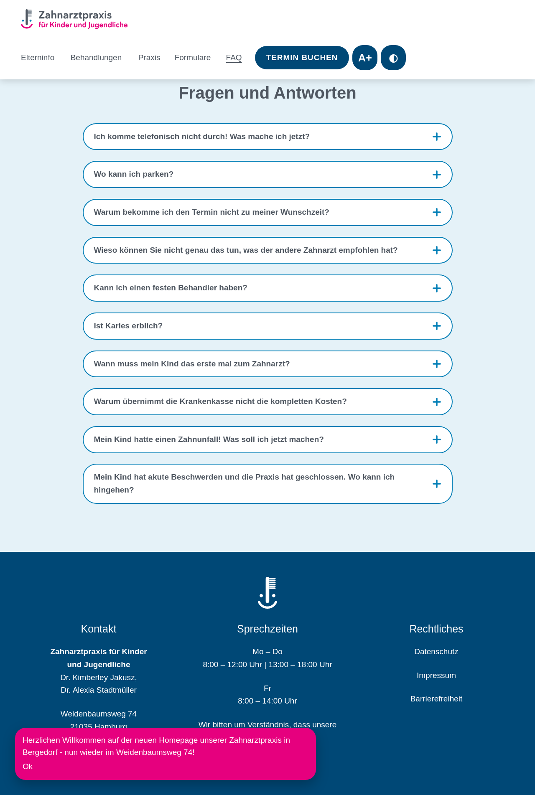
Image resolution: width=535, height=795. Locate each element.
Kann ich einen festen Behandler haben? (170, 287)
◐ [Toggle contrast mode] (393, 57)
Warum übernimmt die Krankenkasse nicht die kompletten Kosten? (220, 401)
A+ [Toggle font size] (365, 57)
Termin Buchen (302, 57)
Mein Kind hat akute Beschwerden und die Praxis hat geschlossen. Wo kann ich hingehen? (244, 483)
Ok (28, 766)
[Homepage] (77, 20)
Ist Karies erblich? (128, 325)
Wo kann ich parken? (134, 174)
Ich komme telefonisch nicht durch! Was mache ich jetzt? (202, 136)
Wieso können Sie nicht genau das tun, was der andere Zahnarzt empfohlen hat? (246, 250)
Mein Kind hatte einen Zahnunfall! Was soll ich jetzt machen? (209, 439)
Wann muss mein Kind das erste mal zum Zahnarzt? (192, 363)
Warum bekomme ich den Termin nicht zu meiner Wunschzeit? (211, 212)
